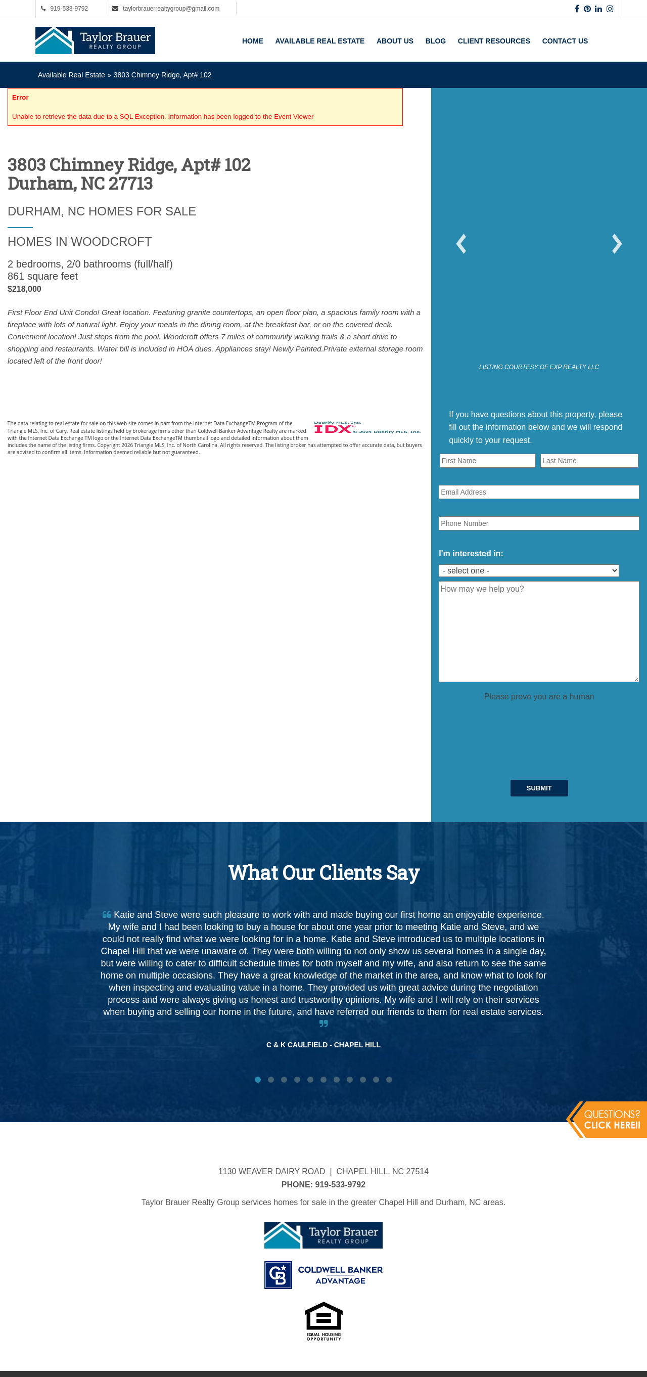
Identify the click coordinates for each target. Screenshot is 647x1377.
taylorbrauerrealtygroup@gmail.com (171, 8)
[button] (461, 244)
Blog (436, 41)
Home (252, 41)
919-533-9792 (69, 8)
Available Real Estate (320, 41)
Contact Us (565, 41)
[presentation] (515, 723)
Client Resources (494, 41)
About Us (395, 41)
